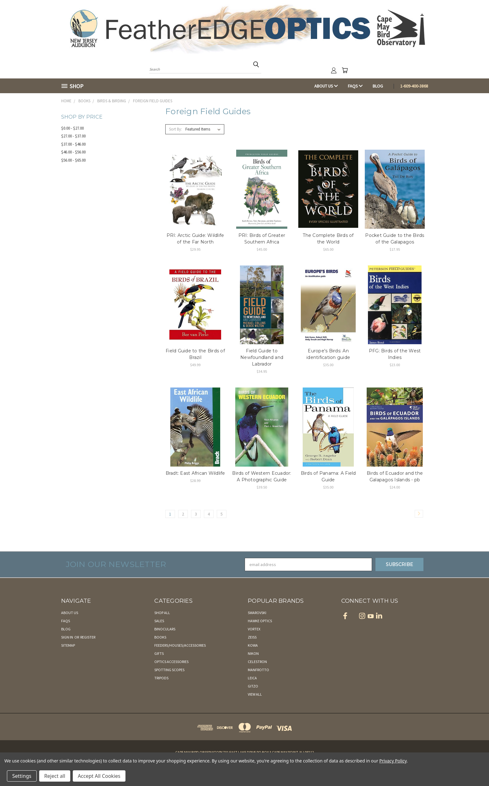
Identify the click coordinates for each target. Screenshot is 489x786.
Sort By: (175, 129)
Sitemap (68, 645)
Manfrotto (258, 669)
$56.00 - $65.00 (73, 160)
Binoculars (164, 629)
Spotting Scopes (169, 669)
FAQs (355, 86)
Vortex (254, 629)
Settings (21, 776)
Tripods (161, 678)
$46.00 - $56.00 (73, 152)
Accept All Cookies (99, 776)
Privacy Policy (393, 761)
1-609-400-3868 (414, 86)
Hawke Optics (260, 620)
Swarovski (257, 612)
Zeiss (252, 637)
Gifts (159, 653)
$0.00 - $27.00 (72, 128)
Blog (378, 86)
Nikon (253, 653)
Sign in (67, 637)
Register (87, 637)
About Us (326, 86)
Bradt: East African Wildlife (195, 473)
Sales (159, 620)
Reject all (54, 776)
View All (255, 694)
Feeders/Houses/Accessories (180, 645)
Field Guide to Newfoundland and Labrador (261, 357)
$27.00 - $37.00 (73, 136)
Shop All (162, 612)
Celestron (257, 661)
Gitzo (253, 686)
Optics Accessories (171, 661)
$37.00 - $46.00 (73, 144)
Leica (252, 678)
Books (160, 637)
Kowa (253, 645)
